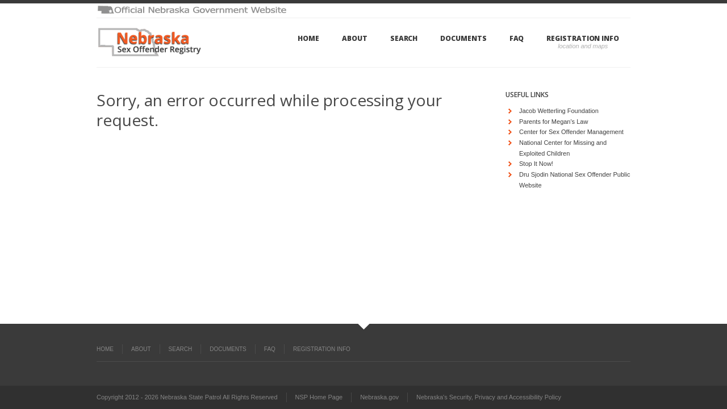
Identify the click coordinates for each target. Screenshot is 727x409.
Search (404, 38)
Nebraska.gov (379, 397)
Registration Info (582, 38)
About (354, 38)
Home (308, 38)
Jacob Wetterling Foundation (559, 110)
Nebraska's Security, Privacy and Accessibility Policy (488, 397)
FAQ (516, 38)
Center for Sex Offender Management (571, 131)
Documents (463, 38)
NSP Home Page (319, 397)
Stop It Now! (536, 163)
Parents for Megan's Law (553, 121)
